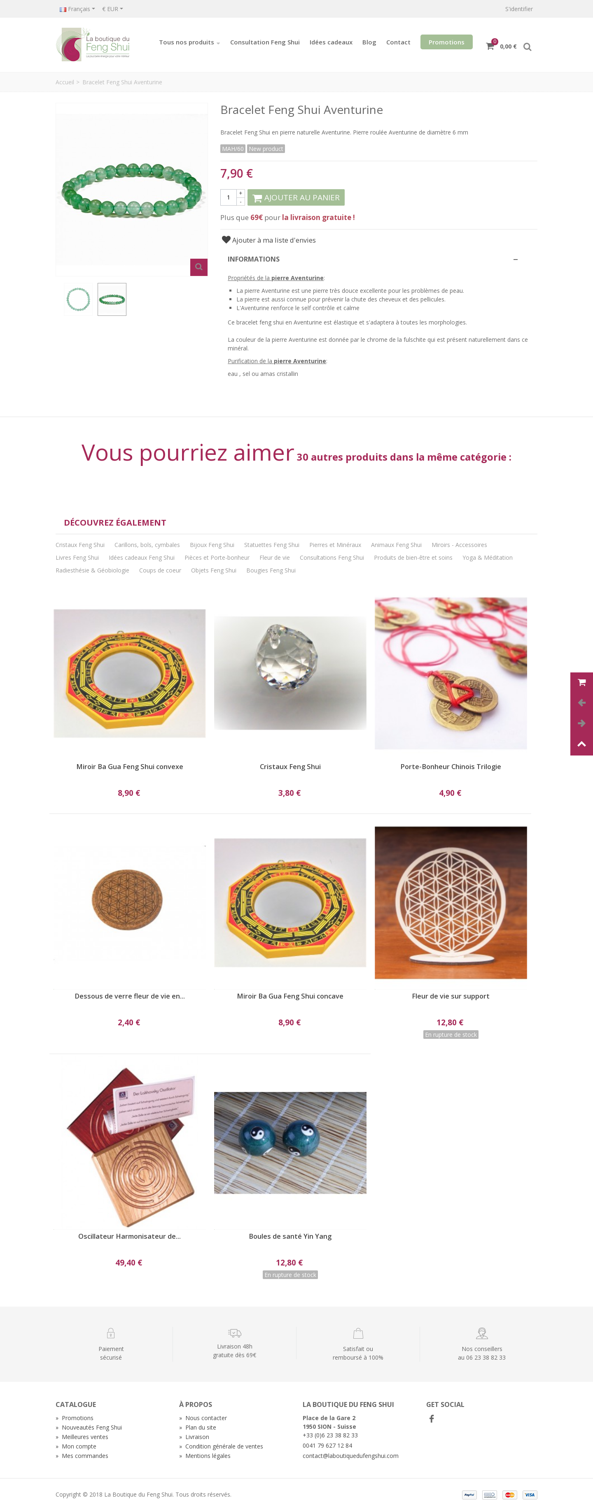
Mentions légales (205, 1456)
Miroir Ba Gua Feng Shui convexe (129, 766)
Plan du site (197, 1427)
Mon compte (76, 1446)
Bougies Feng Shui (271, 570)
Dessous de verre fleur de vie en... (130, 996)
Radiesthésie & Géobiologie (92, 570)
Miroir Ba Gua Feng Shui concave (290, 996)
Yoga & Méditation (487, 557)
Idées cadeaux (331, 42)
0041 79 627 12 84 (327, 1445)
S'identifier (519, 9)
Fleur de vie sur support (451, 996)
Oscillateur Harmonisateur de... (129, 1236)
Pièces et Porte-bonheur (217, 557)
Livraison (194, 1437)
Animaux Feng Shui (396, 545)
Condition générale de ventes (221, 1446)
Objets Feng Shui (213, 570)
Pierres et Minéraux (335, 545)
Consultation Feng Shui (265, 42)
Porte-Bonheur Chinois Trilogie (450, 766)
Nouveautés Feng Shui (89, 1427)
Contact (398, 42)
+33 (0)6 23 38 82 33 (330, 1435)
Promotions (447, 42)
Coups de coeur (160, 570)
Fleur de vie (274, 557)
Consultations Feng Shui (332, 557)
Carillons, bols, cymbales (147, 545)
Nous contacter (203, 1418)
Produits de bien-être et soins (413, 557)
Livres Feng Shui (77, 557)
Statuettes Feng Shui (271, 545)
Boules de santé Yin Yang (290, 1236)
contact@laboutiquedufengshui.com (351, 1456)
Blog (369, 42)
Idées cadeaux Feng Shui (142, 557)
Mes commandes (82, 1456)
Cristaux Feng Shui (80, 545)
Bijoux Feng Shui (212, 545)
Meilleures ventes (82, 1437)
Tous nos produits (189, 42)
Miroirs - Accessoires (459, 545)
